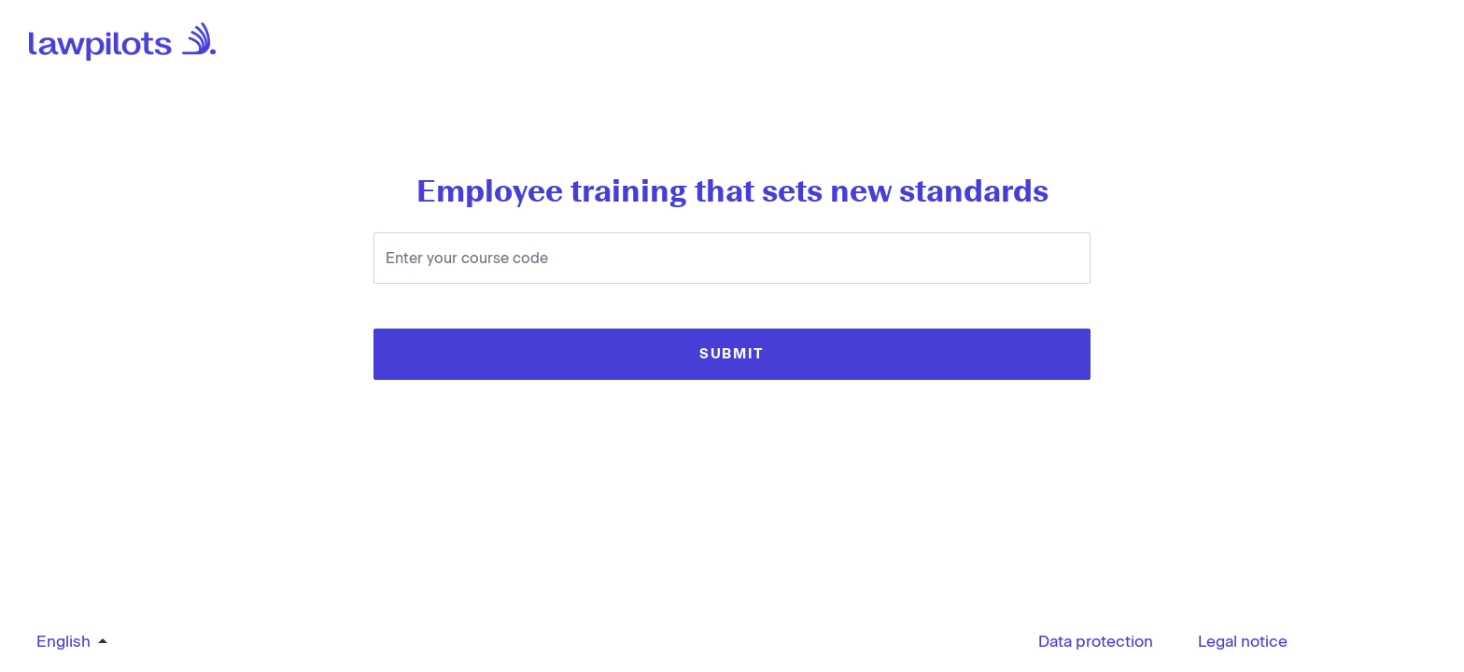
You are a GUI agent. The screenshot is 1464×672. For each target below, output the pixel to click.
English (63, 641)
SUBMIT (732, 353)
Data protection (1095, 641)
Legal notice (1243, 641)
